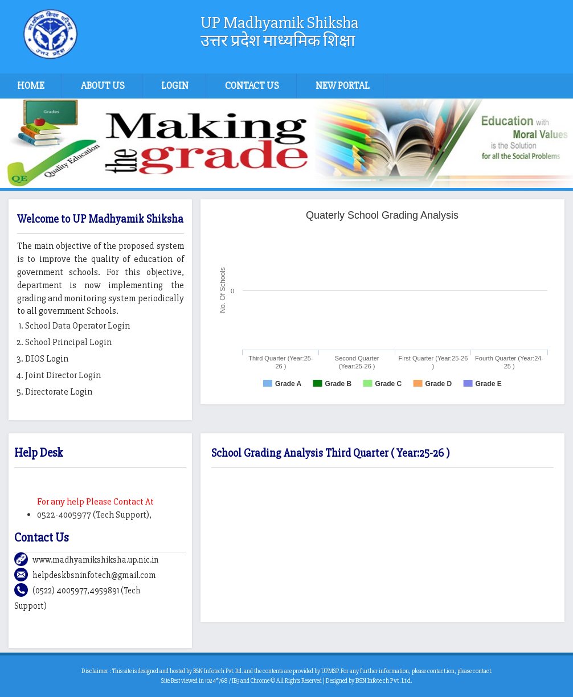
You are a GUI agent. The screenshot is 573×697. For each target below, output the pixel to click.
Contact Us (252, 86)
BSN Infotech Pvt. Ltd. (383, 680)
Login (175, 86)
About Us (103, 86)
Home (30, 86)
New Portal (343, 86)
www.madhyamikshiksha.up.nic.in (95, 560)
